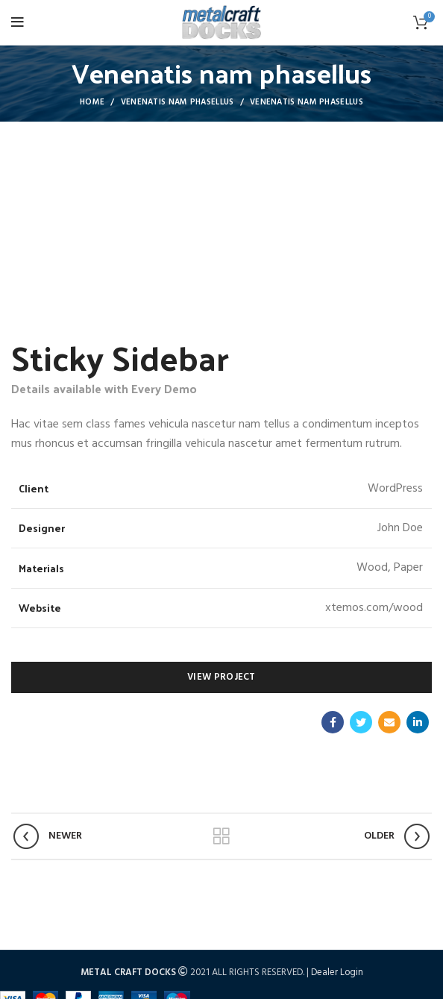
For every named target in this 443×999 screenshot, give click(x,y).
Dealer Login (337, 972)
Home (92, 102)
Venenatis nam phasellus (177, 102)
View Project (221, 677)
